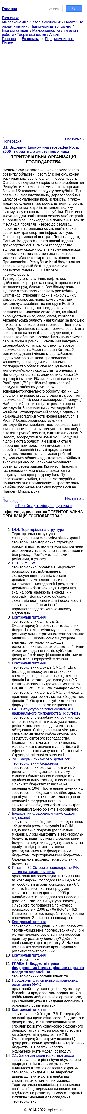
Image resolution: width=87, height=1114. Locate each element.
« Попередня (12, 139)
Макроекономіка (46, 30)
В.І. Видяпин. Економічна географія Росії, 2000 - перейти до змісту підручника (41, 149)
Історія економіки (46, 22)
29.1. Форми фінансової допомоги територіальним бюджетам (41, 761)
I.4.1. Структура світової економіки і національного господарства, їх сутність (46, 711)
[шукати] (54, 8)
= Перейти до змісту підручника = (43, 506)
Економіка (10, 18)
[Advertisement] (43, 88)
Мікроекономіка (15, 22)
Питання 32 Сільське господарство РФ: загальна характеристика (45, 870)
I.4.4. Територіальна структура (38, 530)
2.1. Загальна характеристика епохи (43, 1055)
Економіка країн (15, 30)
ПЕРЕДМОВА (23, 563)
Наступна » (74, 139)
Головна (9, 39)
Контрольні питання (29, 617)
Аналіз (55, 35)
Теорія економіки (31, 35)
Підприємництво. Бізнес (51, 26)
